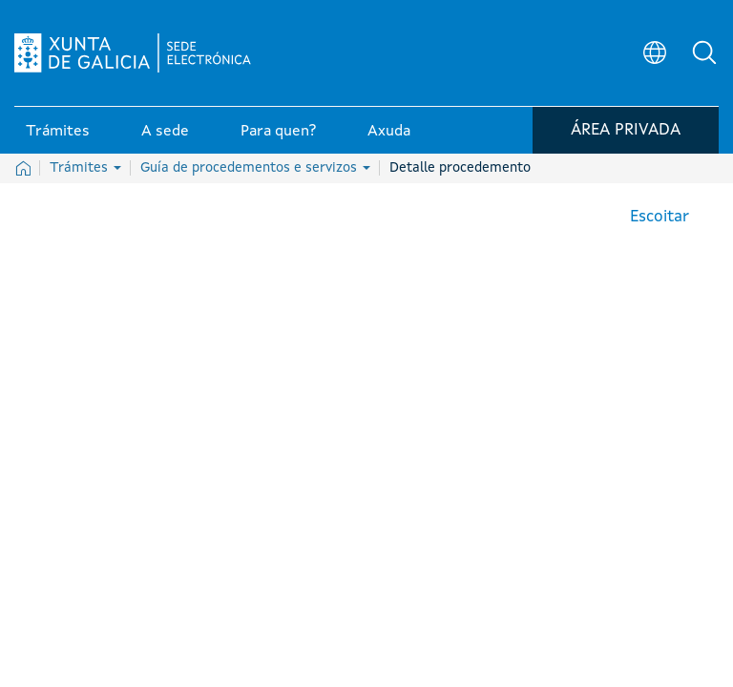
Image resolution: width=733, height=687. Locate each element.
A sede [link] (165, 132)
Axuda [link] (388, 132)
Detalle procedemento (460, 168)
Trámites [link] (58, 132)
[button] (704, 53)
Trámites (85, 168)
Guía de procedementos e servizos (255, 168)
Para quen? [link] (278, 132)
